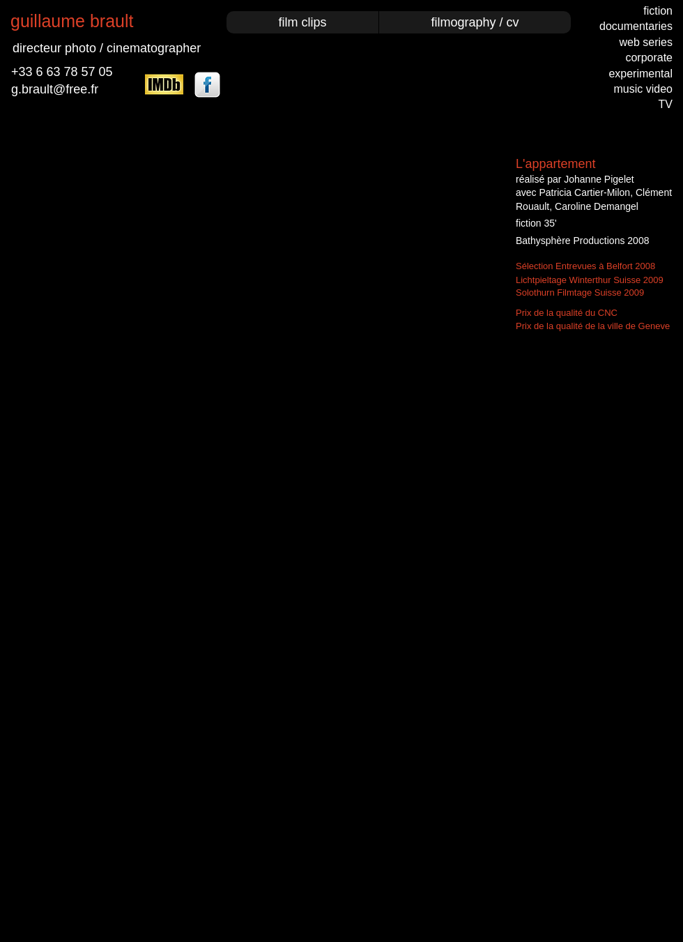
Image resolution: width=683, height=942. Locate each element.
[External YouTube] (255, 307)
